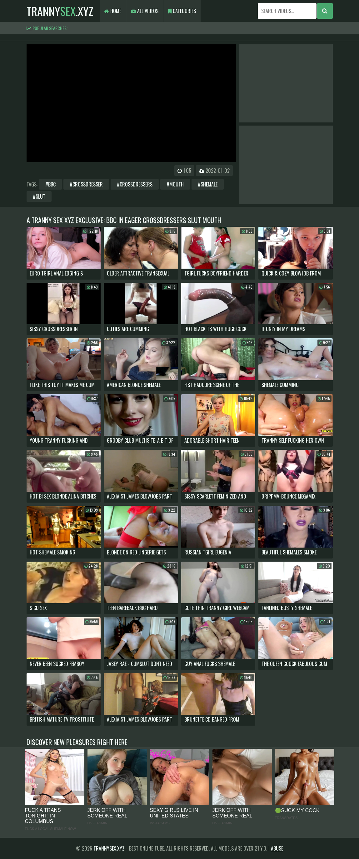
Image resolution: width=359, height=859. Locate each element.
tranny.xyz (60, 10)
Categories (182, 11)
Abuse (277, 848)
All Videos (144, 11)
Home (112, 11)
